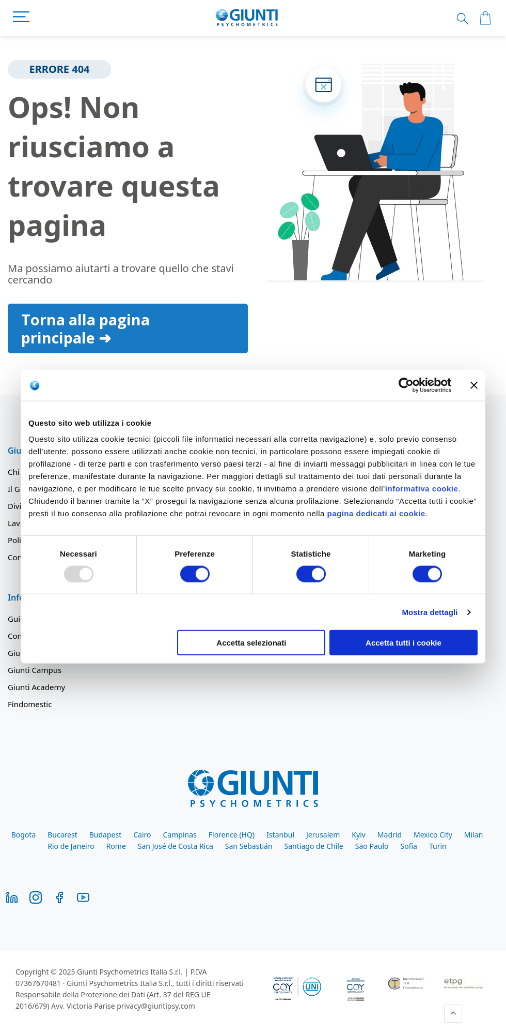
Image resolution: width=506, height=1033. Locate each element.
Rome (116, 846)
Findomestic (30, 704)
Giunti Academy (36, 687)
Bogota (23, 835)
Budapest (105, 835)
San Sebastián (249, 846)
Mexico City (433, 835)
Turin (438, 846)
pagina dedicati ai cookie (376, 513)
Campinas (180, 835)
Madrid (389, 835)
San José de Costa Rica (175, 846)
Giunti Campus (34, 670)
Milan (473, 835)
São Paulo (372, 846)
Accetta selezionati (251, 642)
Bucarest (62, 835)
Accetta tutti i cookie (403, 642)
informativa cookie (421, 488)
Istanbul (280, 835)
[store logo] (247, 18)
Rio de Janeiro (71, 846)
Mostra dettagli (429, 611)
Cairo (142, 835)
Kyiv (359, 835)
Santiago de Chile (313, 846)
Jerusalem (323, 835)
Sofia (408, 846)
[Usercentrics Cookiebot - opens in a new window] (406, 385)
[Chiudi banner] (474, 384)
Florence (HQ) (232, 835)
